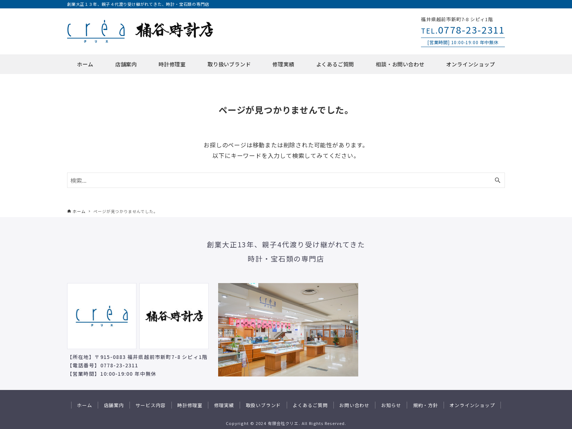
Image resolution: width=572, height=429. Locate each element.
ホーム (84, 405)
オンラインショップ (472, 405)
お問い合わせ (354, 405)
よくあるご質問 (310, 405)
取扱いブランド (263, 405)
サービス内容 (150, 405)
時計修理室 (189, 405)
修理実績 (224, 405)
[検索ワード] (286, 180)
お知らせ (391, 405)
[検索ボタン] (497, 180)
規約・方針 (425, 405)
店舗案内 (114, 405)
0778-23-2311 (463, 29)
